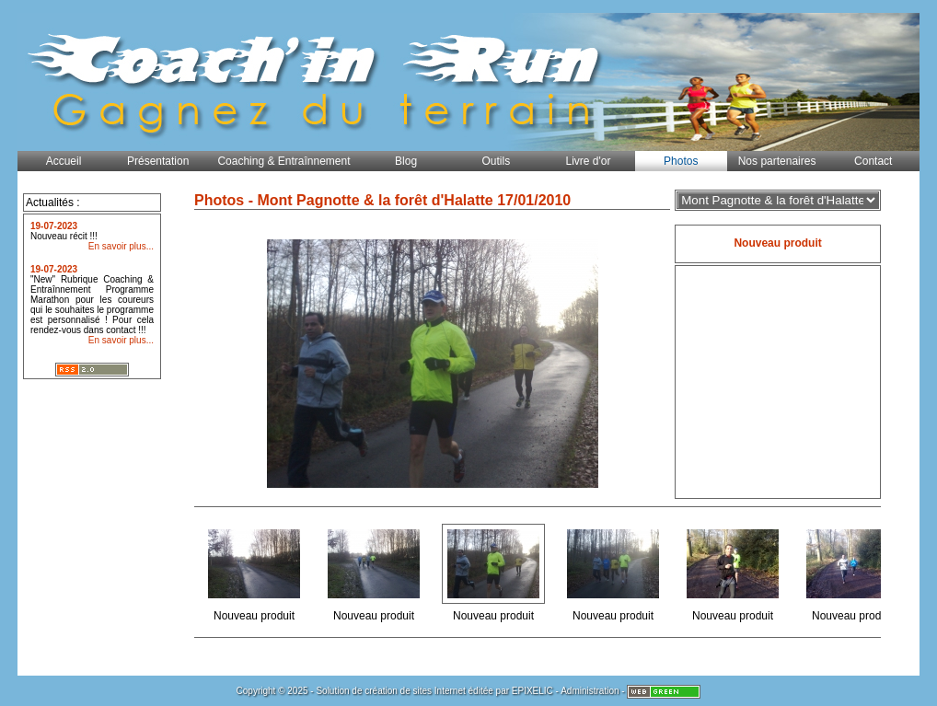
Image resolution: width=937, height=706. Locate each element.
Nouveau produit (255, 572)
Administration (590, 691)
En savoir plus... (121, 246)
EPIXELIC (532, 691)
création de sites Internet (415, 691)
